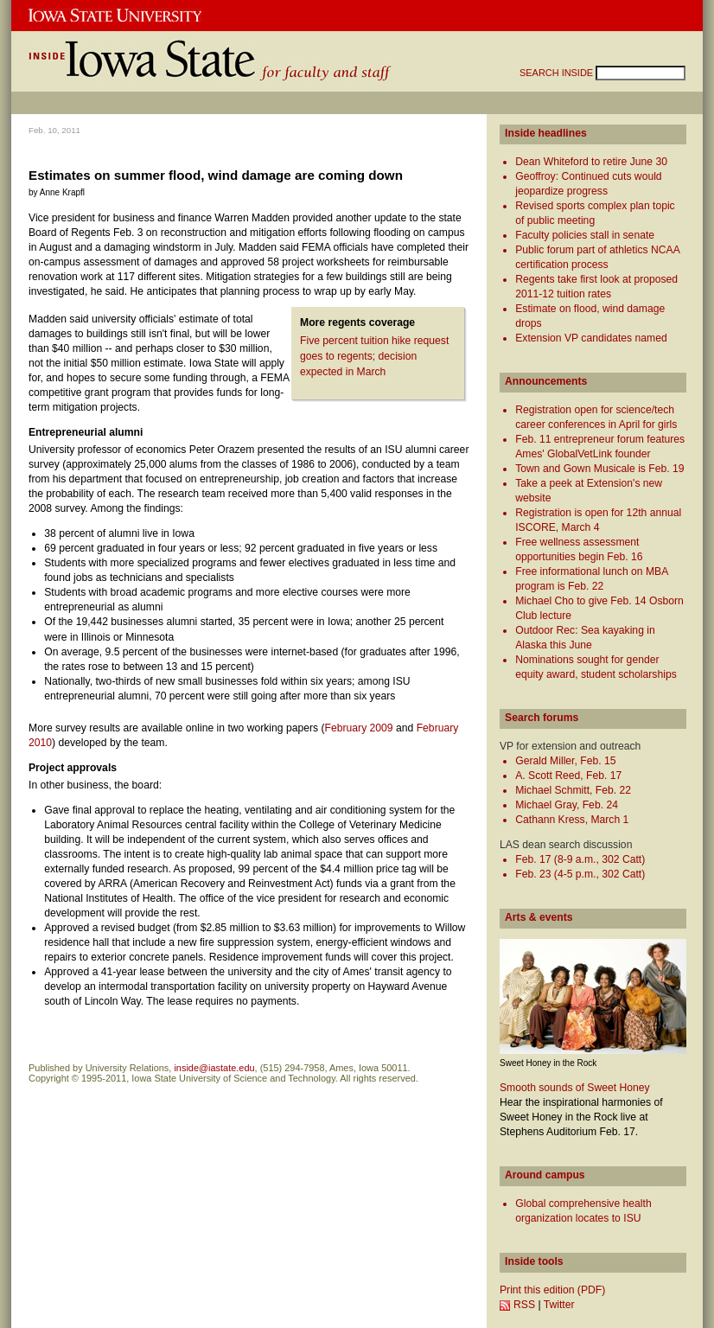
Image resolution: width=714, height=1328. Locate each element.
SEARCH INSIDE (558, 72)
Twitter (559, 1305)
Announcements (546, 381)
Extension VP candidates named (590, 338)
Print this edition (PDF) (552, 1290)
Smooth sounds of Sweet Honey (575, 1088)
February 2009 (359, 728)
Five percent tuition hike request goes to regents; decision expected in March (374, 356)
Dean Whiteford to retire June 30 (591, 162)
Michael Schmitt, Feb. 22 (573, 790)
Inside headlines (546, 133)
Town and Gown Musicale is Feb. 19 (599, 469)
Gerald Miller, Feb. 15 (565, 761)
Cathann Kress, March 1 (571, 820)
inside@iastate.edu (214, 1068)
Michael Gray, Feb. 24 (566, 805)
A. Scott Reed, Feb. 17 (568, 775)
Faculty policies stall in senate (584, 235)
